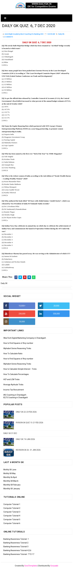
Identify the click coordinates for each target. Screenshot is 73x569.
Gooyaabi (54, 566)
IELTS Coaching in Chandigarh (15, 397)
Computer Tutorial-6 (11, 523)
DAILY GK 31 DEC (10, 433)
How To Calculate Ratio (12, 353)
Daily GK (61, 34)
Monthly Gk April (10, 477)
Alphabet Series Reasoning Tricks (17, 348)
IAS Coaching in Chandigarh (14, 395)
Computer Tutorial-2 (11, 508)
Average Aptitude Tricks (13, 385)
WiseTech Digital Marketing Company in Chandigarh (24, 338)
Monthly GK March (10, 481)
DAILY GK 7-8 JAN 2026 (25, 439)
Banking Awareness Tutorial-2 (15, 543)
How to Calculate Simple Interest (16, 369)
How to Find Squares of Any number (18, 343)
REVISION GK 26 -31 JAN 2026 (28, 450)
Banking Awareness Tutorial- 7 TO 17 (18, 554)
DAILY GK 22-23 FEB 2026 (26, 412)
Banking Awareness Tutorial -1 (16, 539)
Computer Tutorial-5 (11, 519)
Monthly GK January (11, 489)
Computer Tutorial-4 (11, 516)
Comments (8, 37)
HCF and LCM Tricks (11, 379)
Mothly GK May (9, 473)
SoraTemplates (30, 566)
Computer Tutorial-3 (11, 512)
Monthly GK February (11, 485)
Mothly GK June (9, 470)
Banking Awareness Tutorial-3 (15, 547)
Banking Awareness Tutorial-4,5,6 (17, 550)
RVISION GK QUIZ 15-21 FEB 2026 (29, 423)
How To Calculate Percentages (16, 374)
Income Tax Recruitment (13, 390)
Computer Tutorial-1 (11, 504)
